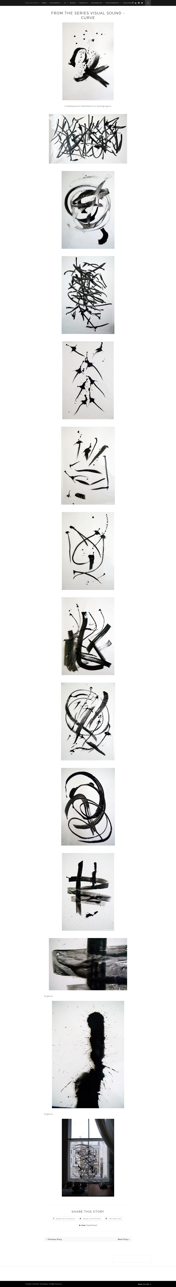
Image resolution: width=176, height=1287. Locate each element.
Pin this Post (115, 1219)
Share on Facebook (65, 1219)
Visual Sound (91, 1225)
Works (73, 3)
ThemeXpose (44, 1284)
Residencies (96, 3)
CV (65, 3)
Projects (83, 3)
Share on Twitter (92, 1219)
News (44, 3)
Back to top (144, 1284)
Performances (112, 3)
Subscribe (127, 3)
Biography (55, 3)
